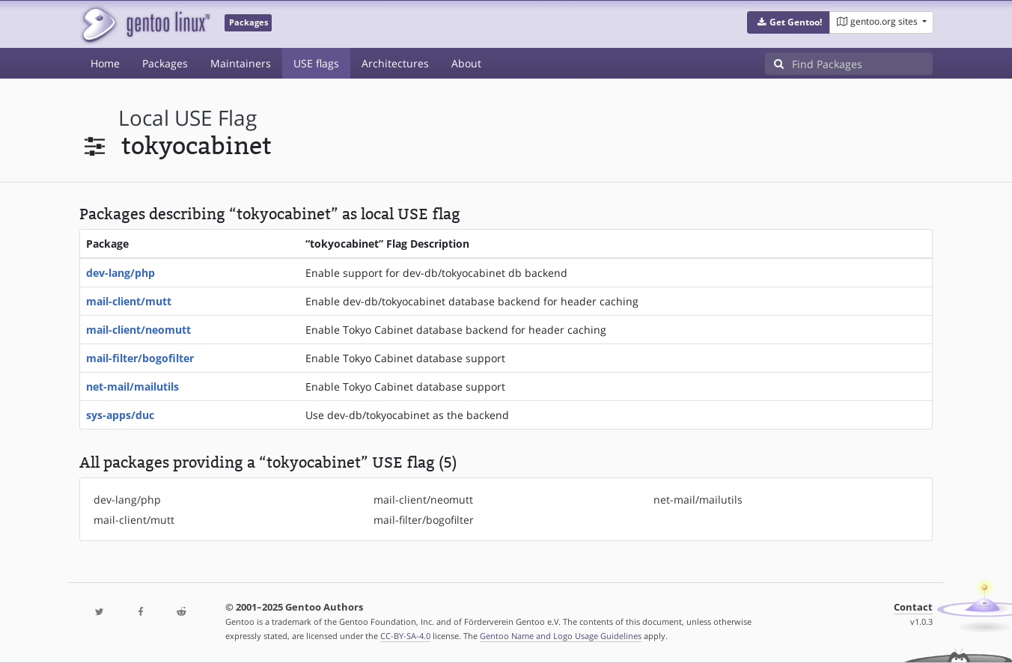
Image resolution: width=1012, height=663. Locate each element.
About (466, 63)
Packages (165, 63)
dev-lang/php (120, 273)
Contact (913, 607)
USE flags (316, 63)
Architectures (395, 63)
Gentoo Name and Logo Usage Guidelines (560, 635)
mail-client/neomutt (138, 330)
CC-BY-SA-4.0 (405, 635)
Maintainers (240, 63)
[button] (788, 22)
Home (105, 63)
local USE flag (187, 118)
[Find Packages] (862, 63)
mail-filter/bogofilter (140, 358)
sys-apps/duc (120, 415)
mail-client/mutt (128, 301)
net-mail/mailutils (132, 386)
